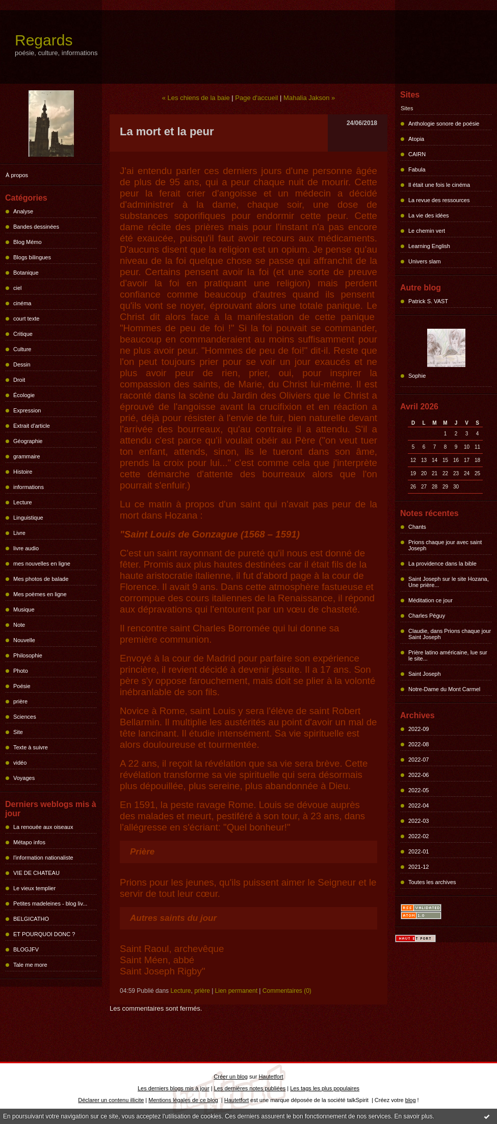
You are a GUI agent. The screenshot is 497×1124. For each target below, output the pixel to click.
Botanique (26, 273)
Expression (27, 410)
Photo (20, 671)
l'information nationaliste (43, 857)
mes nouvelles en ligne (41, 563)
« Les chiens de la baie (196, 98)
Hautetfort (270, 1076)
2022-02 (418, 836)
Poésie (22, 686)
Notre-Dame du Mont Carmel (444, 689)
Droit (19, 380)
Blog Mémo (27, 242)
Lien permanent (236, 990)
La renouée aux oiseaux (43, 827)
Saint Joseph (424, 674)
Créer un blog (231, 1076)
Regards (43, 40)
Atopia (416, 139)
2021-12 (418, 867)
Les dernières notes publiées (250, 1088)
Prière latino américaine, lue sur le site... (447, 655)
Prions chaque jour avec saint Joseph (445, 545)
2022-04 (418, 805)
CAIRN (417, 154)
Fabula (417, 169)
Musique (24, 609)
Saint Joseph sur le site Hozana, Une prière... (448, 582)
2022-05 (418, 790)
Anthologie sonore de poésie (443, 123)
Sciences (24, 717)
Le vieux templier (34, 888)
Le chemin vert (426, 231)
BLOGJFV (26, 949)
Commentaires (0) (287, 990)
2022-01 (418, 851)
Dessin (22, 364)
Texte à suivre (30, 747)
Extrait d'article (31, 426)
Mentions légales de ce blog (183, 1100)
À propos (17, 175)
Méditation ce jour (430, 600)
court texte (26, 318)
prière (20, 701)
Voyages (24, 778)
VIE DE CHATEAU (36, 873)
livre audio (26, 548)
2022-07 (418, 759)
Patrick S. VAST (428, 301)
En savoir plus (413, 1116)
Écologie (24, 395)
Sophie (417, 376)
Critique (23, 334)
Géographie (28, 441)
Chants (417, 527)
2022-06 (418, 775)
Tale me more (30, 965)
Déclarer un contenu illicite (111, 1100)
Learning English (429, 246)
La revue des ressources (438, 200)
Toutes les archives (432, 882)
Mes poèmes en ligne (40, 594)
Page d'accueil (256, 98)
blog (410, 1100)
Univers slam (424, 261)
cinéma (22, 303)
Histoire (22, 472)
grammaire (26, 456)
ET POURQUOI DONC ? (44, 934)
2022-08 (418, 744)
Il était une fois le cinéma (439, 185)
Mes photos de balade (40, 579)
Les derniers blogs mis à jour (174, 1088)
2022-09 (418, 729)
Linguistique (28, 518)
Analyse (23, 211)
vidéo (20, 763)
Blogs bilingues (32, 257)
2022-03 (418, 821)
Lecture (22, 502)
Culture (22, 349)
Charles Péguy (426, 616)
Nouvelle (24, 640)
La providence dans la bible (442, 563)
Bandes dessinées (36, 227)
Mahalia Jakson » (309, 98)
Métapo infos (29, 842)
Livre (19, 533)
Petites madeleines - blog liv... (50, 903)
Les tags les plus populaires (324, 1088)
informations (28, 487)
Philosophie (27, 655)
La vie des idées (428, 215)
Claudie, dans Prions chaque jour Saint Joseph (449, 634)
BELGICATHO (31, 919)
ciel (17, 288)
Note (19, 625)
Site (18, 732)
